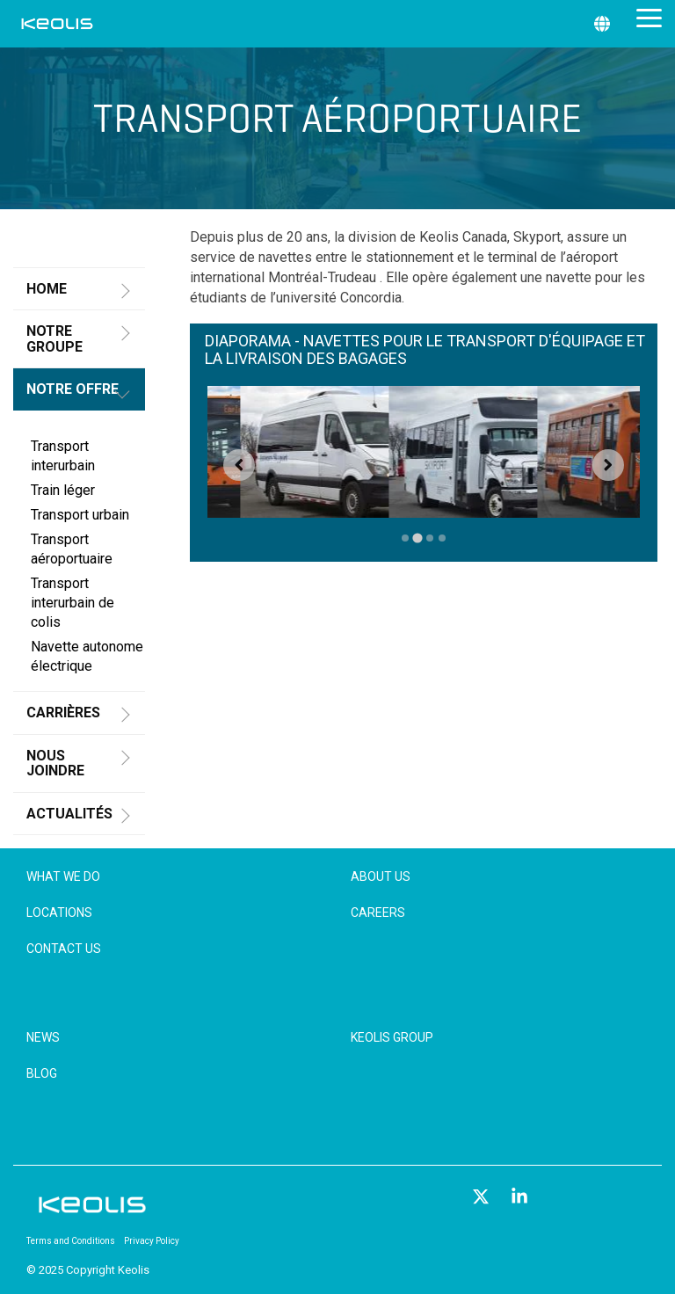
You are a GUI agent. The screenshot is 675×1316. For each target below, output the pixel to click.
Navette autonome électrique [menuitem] (87, 656)
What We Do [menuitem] (63, 876)
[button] (649, 17)
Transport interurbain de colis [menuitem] (72, 602)
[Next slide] (608, 465)
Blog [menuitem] (41, 1073)
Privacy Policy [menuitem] (151, 1241)
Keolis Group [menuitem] (392, 1037)
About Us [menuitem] (380, 876)
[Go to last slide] (239, 465)
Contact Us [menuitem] (63, 949)
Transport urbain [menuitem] (80, 514)
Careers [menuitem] (378, 912)
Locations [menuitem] (59, 912)
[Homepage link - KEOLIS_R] (92, 1212)
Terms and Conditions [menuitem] (70, 1241)
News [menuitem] (43, 1037)
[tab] (405, 537)
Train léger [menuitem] (63, 490)
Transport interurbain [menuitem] (63, 456)
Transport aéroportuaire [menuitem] (71, 549)
